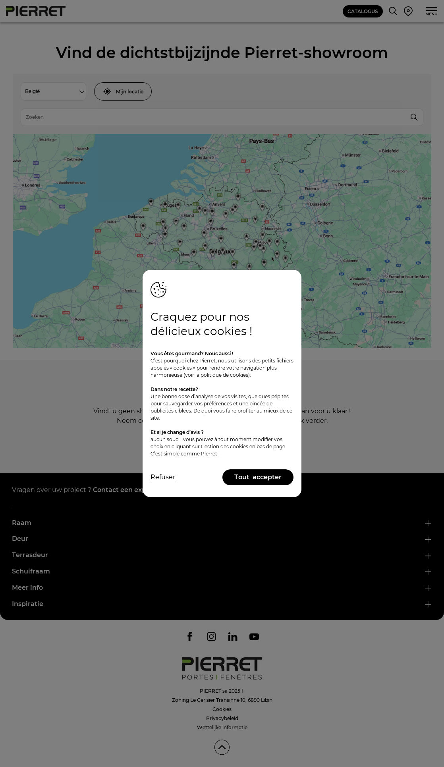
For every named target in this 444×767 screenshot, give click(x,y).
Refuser (163, 477)
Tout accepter (258, 477)
